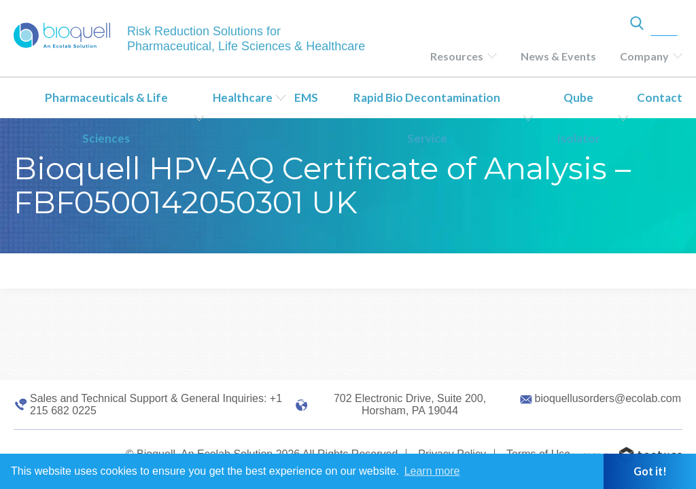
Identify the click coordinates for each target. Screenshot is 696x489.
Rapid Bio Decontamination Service (426, 117)
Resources (456, 56)
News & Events (558, 56)
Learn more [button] (432, 471)
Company (644, 56)
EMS (306, 97)
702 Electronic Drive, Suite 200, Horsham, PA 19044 (410, 404)
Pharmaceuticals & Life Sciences (106, 117)
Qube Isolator (578, 117)
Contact (659, 97)
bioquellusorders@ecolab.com (608, 398)
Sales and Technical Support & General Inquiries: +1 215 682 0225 (156, 404)
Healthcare (243, 97)
